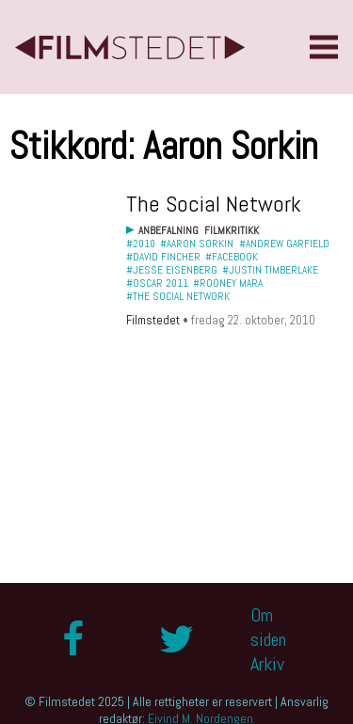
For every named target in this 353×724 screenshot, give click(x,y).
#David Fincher (163, 256)
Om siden (268, 627)
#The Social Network (178, 296)
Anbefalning (168, 230)
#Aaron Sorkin (196, 243)
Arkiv (267, 664)
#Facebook (231, 256)
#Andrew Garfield (284, 243)
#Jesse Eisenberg (171, 269)
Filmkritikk (231, 230)
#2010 (140, 243)
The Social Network (213, 203)
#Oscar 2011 (157, 283)
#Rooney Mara (228, 283)
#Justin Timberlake (270, 269)
